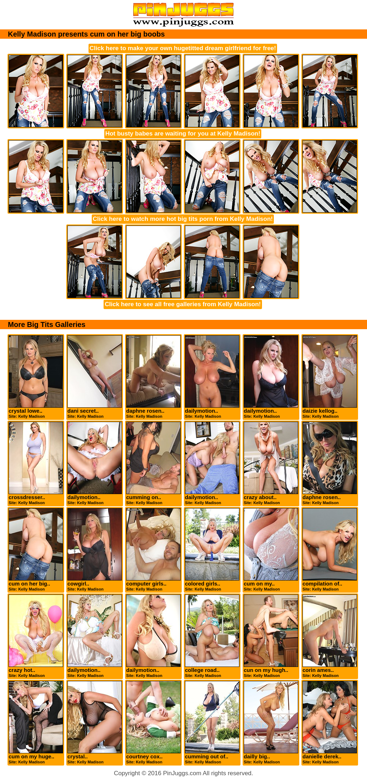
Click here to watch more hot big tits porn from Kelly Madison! (183, 218)
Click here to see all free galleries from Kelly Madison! (183, 304)
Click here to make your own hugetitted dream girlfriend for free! (183, 48)
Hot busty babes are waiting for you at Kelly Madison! (183, 133)
